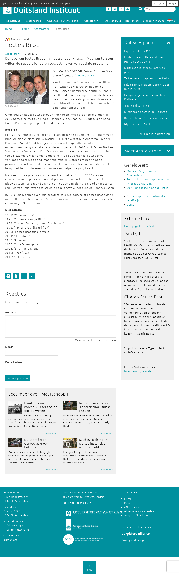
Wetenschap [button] (35, 20)
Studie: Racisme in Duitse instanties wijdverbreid (93, 443)
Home (9, 28)
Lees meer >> (84, 75)
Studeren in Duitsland (158, 20)
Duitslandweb (112, 20)
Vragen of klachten (136, 515)
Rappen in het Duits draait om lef (146, 118)
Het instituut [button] (13, 20)
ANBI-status (131, 507)
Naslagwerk (132, 20)
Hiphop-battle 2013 (137, 51)
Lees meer (51, 432)
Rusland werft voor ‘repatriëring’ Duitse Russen (95, 406)
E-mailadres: (14, 362)
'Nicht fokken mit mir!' (139, 105)
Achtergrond (42, 28)
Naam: (10, 347)
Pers (127, 502)
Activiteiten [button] (92, 20)
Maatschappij (54, 393)
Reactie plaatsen (17, 378)
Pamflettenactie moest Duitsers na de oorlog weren (41, 406)
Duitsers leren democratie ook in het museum (38, 443)
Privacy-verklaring (133, 540)
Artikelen (23, 28)
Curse (130, 204)
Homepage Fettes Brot (139, 226)
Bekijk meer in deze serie (154, 134)
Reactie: (11, 312)
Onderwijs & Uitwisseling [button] (64, 20)
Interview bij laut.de (138, 371)
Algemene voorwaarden (139, 511)
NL (172, 20)
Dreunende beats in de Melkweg (145, 112)
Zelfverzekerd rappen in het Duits (146, 78)
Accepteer (159, 3)
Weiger (172, 3)
